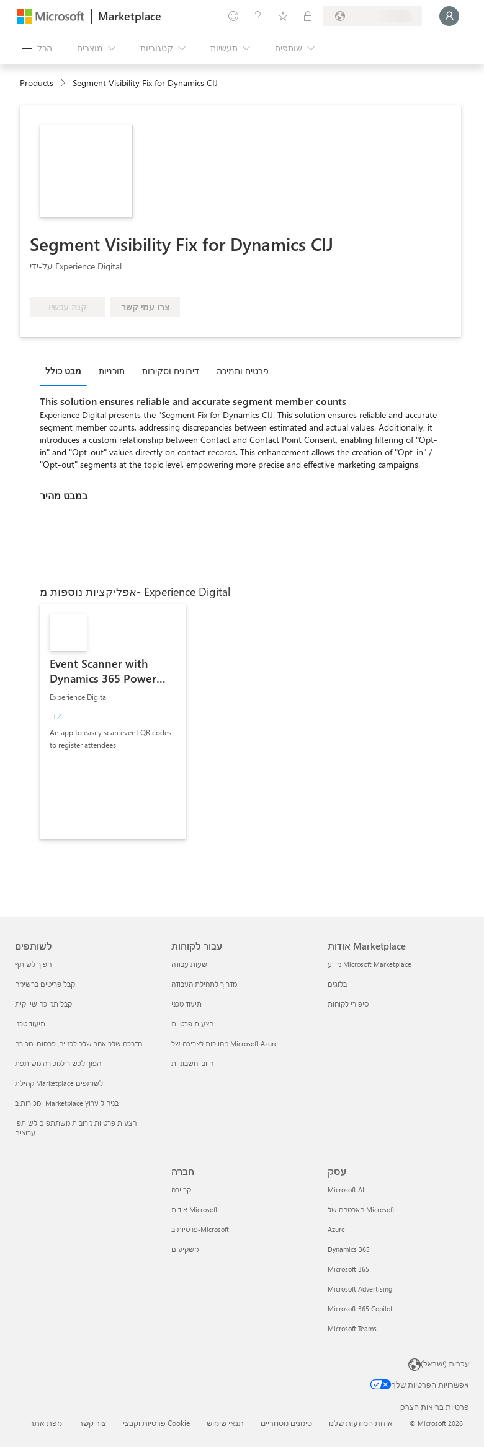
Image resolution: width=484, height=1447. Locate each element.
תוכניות (112, 371)
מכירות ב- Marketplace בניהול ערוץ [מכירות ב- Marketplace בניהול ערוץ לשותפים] (67, 1103)
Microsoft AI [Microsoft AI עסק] (346, 1189)
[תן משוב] (233, 16)
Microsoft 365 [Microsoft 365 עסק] (348, 1269)
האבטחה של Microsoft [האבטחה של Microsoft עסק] (361, 1209)
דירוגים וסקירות (170, 371)
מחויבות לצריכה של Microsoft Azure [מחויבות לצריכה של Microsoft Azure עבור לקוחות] (224, 1043)
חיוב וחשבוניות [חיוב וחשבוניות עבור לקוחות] (192, 1063)
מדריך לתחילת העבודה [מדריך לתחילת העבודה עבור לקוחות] (204, 984)
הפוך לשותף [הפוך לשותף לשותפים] (33, 964)
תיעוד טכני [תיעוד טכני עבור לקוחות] (186, 1003)
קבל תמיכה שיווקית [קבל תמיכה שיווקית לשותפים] (43, 1003)
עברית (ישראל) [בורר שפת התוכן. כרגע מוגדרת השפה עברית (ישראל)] (445, 1363)
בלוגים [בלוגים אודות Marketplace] (337, 984)
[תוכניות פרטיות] (308, 16)
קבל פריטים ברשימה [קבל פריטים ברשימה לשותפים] (45, 984)
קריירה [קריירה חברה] (181, 1189)
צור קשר (92, 1423)
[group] (56, 716)
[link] (113, 721)
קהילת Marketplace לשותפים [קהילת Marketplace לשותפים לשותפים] (59, 1083)
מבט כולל (63, 371)
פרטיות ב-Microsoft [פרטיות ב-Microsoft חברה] (200, 1229)
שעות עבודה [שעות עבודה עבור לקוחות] (189, 964)
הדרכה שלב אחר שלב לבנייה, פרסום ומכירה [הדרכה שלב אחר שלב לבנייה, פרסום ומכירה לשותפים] (78, 1043)
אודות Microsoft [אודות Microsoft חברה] (194, 1209)
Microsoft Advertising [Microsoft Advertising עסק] (360, 1288)
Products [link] (36, 83)
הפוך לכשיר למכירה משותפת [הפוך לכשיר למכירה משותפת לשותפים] (58, 1063)
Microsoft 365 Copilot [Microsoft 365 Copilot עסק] (360, 1308)
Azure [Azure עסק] (336, 1229)
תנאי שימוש (225, 1423)
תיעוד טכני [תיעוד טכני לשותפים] (30, 1023)
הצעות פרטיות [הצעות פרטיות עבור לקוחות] (192, 1023)
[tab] (66, 370)
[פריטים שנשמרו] (283, 16)
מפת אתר (46, 1423)
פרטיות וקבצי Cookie (156, 1423)
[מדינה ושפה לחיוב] (372, 16)
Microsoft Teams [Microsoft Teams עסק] (352, 1328)
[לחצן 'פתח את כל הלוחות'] (37, 48)
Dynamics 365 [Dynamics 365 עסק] (349, 1249)
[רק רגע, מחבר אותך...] (449, 16)
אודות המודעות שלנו (361, 1423)
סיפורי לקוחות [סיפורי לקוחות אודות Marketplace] (348, 1003)
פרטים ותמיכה (243, 371)
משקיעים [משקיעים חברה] (185, 1249)
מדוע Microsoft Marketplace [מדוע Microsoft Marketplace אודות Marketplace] (369, 964)
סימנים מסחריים (286, 1423)
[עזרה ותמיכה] (258, 16)
